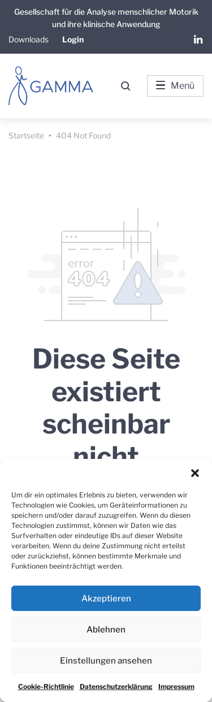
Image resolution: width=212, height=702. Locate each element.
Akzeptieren (106, 598)
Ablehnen (106, 630)
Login (73, 39)
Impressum (176, 686)
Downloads (28, 39)
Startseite (26, 135)
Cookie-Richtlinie (46, 686)
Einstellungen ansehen (106, 661)
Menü (175, 85)
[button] (195, 473)
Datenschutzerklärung (116, 686)
